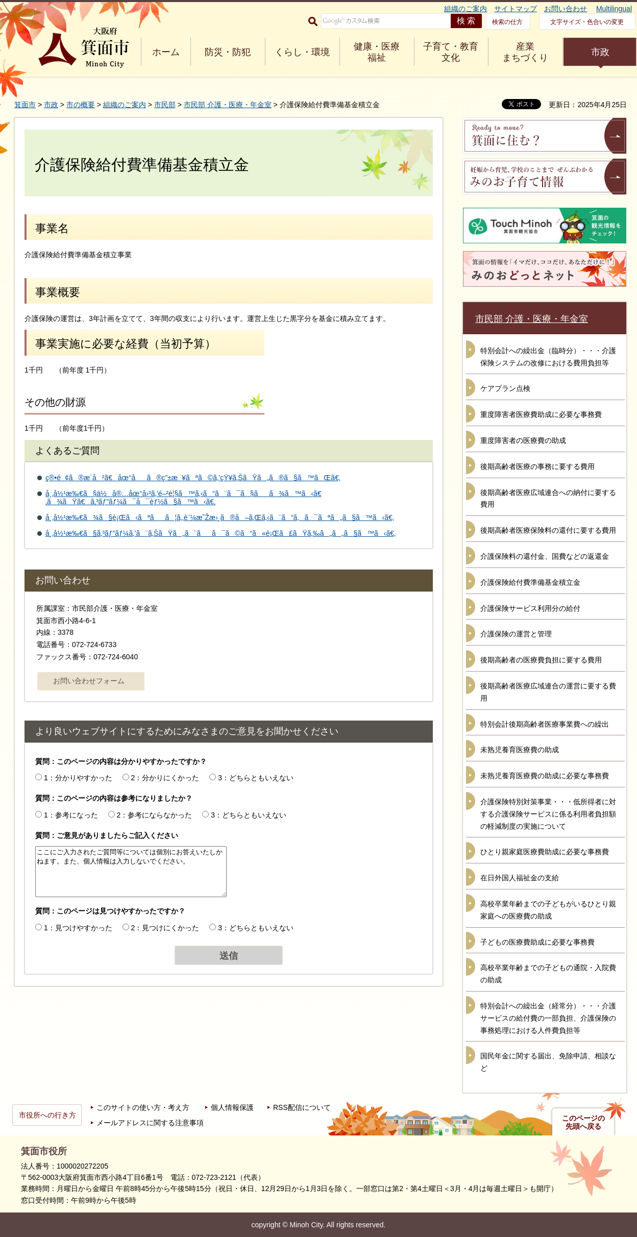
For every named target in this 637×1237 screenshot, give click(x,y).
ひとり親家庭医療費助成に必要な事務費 (544, 852)
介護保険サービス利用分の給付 (530, 608)
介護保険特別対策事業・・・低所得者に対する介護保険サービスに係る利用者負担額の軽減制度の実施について (548, 814)
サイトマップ (515, 9)
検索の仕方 (507, 22)
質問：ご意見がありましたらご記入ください (106, 835)
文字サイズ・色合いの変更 (587, 22)
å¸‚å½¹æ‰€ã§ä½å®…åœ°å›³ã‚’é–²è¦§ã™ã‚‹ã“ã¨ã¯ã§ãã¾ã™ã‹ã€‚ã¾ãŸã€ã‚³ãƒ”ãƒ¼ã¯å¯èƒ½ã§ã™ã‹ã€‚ (183, 497)
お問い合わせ (565, 9)
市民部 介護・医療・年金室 (228, 105)
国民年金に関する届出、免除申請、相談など (548, 1062)
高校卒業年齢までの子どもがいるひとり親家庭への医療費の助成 (548, 910)
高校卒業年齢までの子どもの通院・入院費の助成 (548, 973)
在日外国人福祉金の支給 (519, 878)
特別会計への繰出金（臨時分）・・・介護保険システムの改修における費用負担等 (548, 357)
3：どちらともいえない (255, 778)
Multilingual (614, 9)
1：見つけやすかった (78, 928)
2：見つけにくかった (165, 928)
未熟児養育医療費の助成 (519, 750)
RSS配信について (302, 1107)
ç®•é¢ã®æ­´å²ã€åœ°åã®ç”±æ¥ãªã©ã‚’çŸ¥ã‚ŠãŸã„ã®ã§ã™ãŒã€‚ (192, 478)
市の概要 (80, 105)
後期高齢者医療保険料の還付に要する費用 (548, 530)
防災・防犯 (228, 52)
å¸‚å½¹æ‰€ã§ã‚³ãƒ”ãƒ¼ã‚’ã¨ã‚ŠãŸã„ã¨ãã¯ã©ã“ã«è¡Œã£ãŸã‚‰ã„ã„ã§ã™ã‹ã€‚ (220, 533)
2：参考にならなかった (154, 815)
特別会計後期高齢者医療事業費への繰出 (544, 724)
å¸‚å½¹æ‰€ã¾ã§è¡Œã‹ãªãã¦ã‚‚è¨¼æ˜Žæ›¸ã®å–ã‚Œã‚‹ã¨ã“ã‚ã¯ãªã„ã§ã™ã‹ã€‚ (219, 517)
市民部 (165, 105)
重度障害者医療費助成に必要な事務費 (541, 414)
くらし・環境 (302, 52)
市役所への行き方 (47, 1115)
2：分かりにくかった (165, 778)
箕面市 (25, 105)
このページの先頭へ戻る (583, 1122)
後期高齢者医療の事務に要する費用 (537, 466)
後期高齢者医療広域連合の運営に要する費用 (548, 692)
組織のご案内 (465, 9)
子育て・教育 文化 (450, 52)
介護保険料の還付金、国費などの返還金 (544, 556)
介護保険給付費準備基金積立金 (530, 582)
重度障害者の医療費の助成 (523, 440)
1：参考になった (71, 815)
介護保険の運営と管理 (516, 634)
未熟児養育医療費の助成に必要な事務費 (544, 776)
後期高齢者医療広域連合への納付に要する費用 (548, 498)
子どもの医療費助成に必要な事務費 (537, 942)
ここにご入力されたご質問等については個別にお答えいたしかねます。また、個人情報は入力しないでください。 (131, 871)
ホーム (166, 52)
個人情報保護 (232, 1107)
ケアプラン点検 (505, 388)
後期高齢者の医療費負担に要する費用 (541, 660)
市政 (600, 52)
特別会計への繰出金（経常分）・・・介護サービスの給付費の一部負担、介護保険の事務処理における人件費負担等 (548, 1018)
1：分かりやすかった (78, 778)
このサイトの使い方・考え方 (142, 1107)
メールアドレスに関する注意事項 (150, 1123)
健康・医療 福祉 (377, 52)
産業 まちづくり (525, 52)
